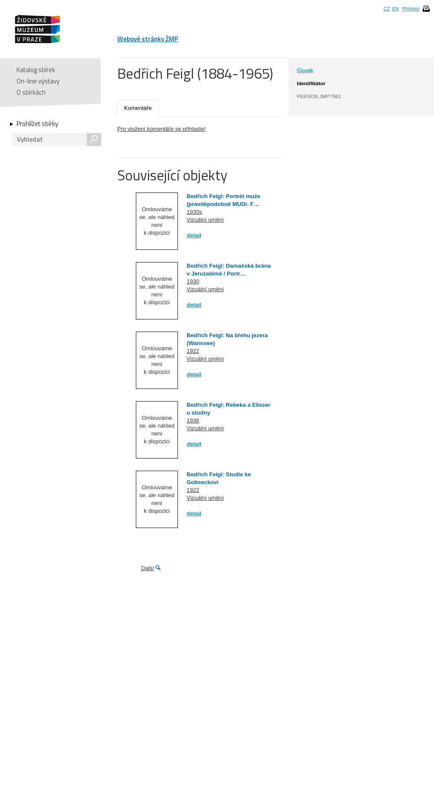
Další (147, 568)
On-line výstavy (37, 81)
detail (194, 235)
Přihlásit (410, 8)
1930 (193, 281)
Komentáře (138, 108)
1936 (193, 420)
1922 (193, 351)
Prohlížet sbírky (37, 124)
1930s (194, 212)
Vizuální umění (205, 219)
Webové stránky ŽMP (147, 39)
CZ (387, 8)
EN (395, 8)
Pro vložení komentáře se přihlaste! (161, 129)
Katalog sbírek (35, 70)
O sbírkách (31, 92)
